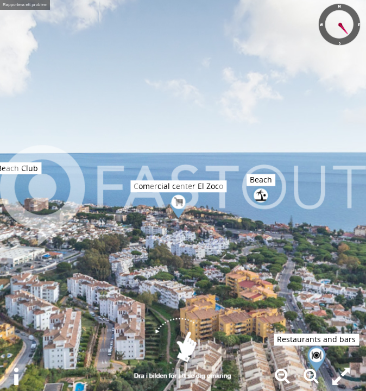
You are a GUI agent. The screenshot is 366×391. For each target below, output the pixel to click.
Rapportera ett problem (25, 4)
